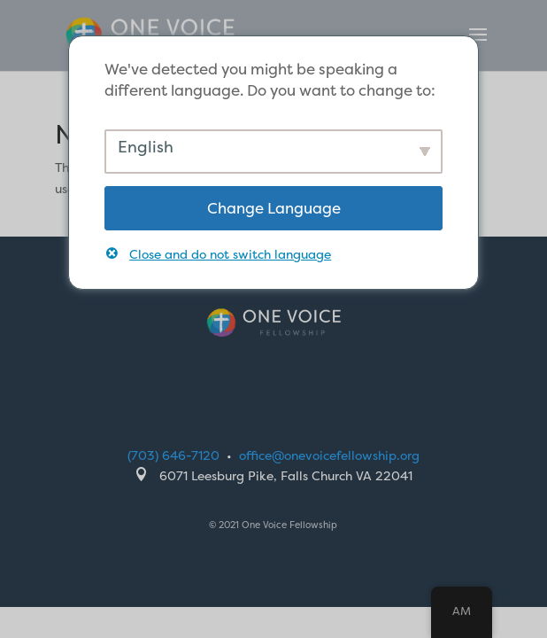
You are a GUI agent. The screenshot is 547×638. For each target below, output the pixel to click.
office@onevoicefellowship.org (329, 455)
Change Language (274, 208)
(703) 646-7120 (173, 455)
